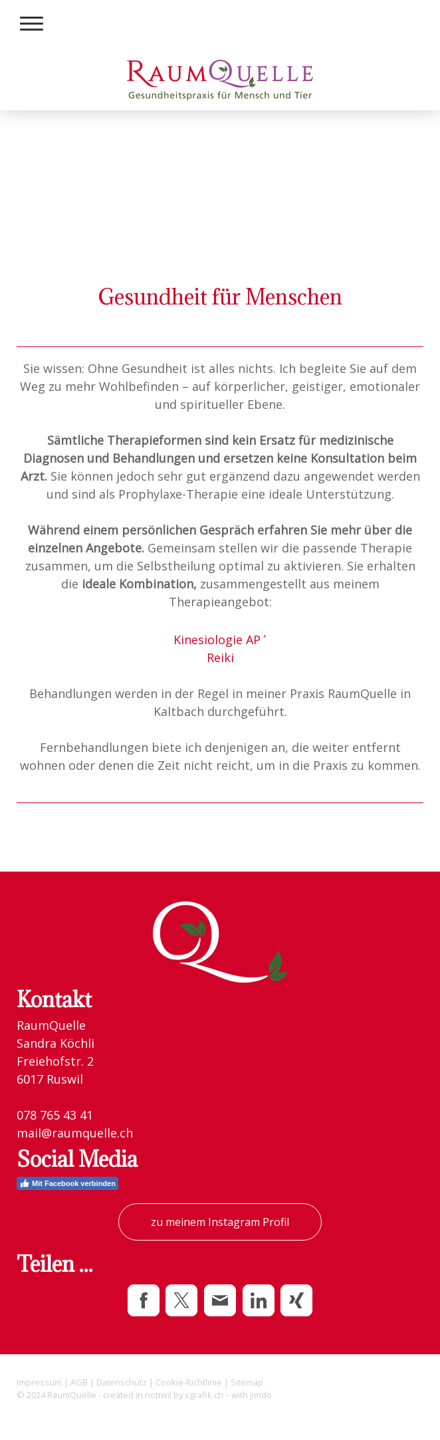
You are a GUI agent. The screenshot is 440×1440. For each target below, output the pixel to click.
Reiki (220, 657)
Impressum (39, 1382)
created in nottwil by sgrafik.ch (163, 1395)
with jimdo (251, 1395)
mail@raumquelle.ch (75, 1133)
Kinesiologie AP (220, 640)
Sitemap (247, 1382)
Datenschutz (121, 1382)
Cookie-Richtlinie (189, 1382)
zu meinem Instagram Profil (220, 1222)
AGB (79, 1382)
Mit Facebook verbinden (67, 1183)
